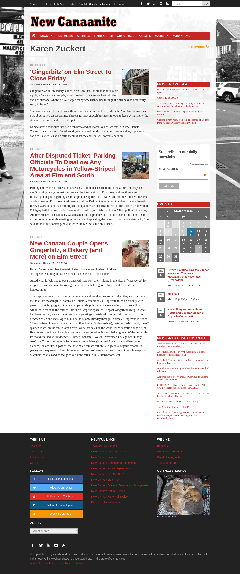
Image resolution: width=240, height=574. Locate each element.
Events (163, 36)
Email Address (182, 169)
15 (160, 239)
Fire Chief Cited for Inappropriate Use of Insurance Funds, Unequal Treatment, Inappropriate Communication (182, 415)
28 (205, 248)
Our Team (46, 4)
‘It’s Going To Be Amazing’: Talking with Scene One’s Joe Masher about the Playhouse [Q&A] (180, 105)
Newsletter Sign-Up (88, 4)
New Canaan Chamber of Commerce (113, 462)
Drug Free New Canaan (105, 502)
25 (183, 248)
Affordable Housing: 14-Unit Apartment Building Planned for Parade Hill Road (181, 353)
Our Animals (125, 36)
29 (160, 256)
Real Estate (65, 36)
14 (205, 231)
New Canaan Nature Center (108, 490)
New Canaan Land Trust (105, 479)
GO (206, 3)
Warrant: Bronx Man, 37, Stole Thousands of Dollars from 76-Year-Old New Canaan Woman (183, 121)
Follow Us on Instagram (53, 505)
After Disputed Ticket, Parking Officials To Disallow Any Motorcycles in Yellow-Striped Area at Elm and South (73, 165)
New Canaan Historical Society (109, 496)
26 (190, 248)
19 (190, 239)
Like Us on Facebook (52, 479)
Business (83, 36)
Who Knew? (181, 36)
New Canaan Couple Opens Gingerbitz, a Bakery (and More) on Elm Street (69, 250)
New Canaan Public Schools (108, 451)
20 (198, 239)
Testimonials (119, 4)
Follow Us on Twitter (52, 488)
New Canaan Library (103, 457)
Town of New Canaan (104, 445)
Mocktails (174, 293)
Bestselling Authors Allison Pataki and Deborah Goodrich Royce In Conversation (186, 313)
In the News (59, 4)
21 (205, 239)
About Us (34, 4)
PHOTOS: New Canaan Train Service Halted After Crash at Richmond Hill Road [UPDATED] (182, 386)
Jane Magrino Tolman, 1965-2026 (173, 407)
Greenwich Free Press (170, 451)
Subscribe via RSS (51, 514)
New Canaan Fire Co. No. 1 (107, 474)
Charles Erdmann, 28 (167, 97)
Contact (72, 4)
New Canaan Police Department (110, 468)
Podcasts (144, 36)
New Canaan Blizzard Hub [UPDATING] (177, 401)
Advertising (105, 4)
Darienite (162, 445)
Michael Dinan (42, 84)
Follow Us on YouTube (53, 496)
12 (190, 231)
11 (183, 231)
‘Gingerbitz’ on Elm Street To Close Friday (71, 75)
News (47, 36)
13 (198, 231)
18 (183, 239)
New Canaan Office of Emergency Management (119, 485)
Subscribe (199, 47)
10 (175, 231)
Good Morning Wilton (169, 457)
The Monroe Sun (167, 462)
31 (175, 256)
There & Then (103, 36)
